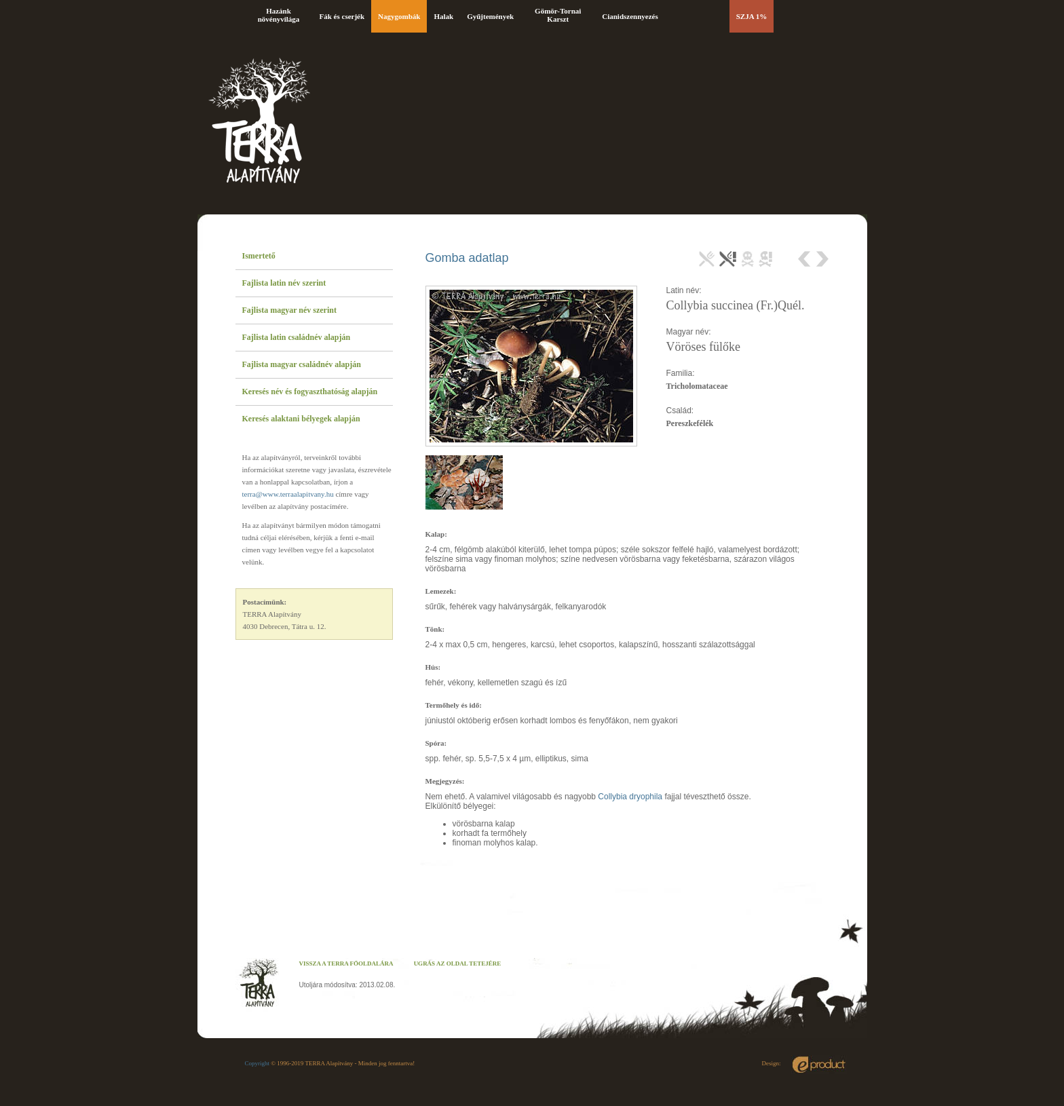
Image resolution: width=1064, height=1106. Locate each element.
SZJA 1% (751, 16)
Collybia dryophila (630, 796)
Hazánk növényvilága (279, 15)
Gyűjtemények (490, 16)
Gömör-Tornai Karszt (558, 15)
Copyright (257, 1063)
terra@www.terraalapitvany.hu (288, 494)
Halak (443, 16)
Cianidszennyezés (630, 16)
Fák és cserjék (342, 16)
